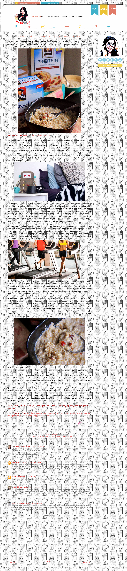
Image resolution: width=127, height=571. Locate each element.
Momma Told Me (45, 434)
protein (63, 436)
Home (49, 562)
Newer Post (86, 563)
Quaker (69, 436)
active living (36, 436)
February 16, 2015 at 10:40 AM (34, 446)
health (51, 436)
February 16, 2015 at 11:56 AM (26, 476)
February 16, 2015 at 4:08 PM (35, 503)
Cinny (14, 476)
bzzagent (45, 436)
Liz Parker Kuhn (18, 446)
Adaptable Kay (17, 487)
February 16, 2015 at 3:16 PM (32, 487)
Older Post (12, 563)
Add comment (49, 516)
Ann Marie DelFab (18, 503)
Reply (14, 456)
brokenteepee (16, 462)
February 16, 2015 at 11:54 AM (31, 462)
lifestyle (57, 436)
